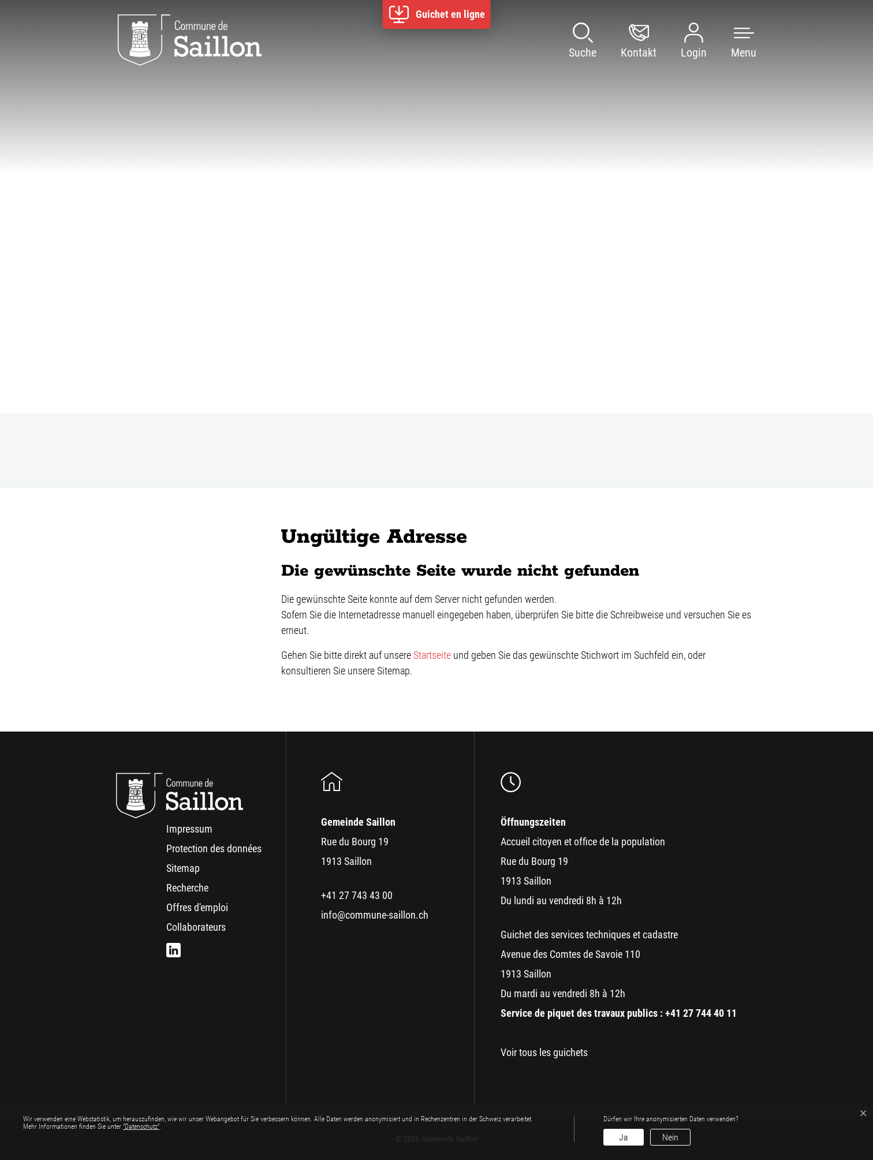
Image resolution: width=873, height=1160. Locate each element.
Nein (670, 1137)
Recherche (187, 888)
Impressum (189, 829)
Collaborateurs (196, 927)
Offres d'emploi (197, 907)
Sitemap (183, 868)
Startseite (432, 655)
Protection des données (214, 848)
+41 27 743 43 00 (357, 895)
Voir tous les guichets (544, 1052)
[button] (732, 40)
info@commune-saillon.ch (374, 915)
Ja (623, 1137)
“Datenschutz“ (141, 1126)
